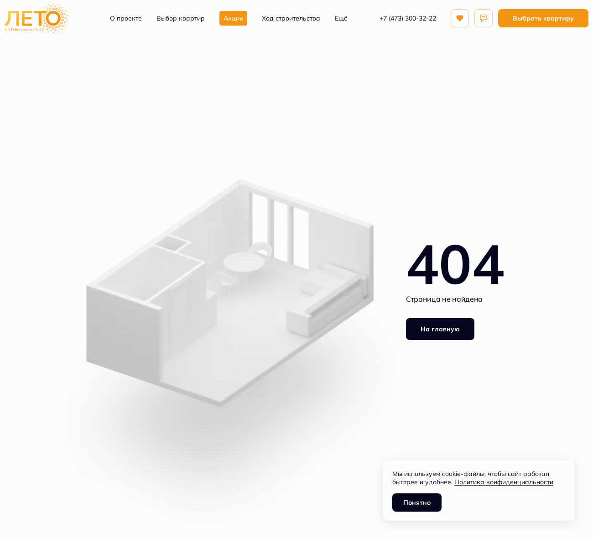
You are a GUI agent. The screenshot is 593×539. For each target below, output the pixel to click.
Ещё (341, 18)
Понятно (417, 502)
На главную (440, 329)
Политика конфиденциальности (503, 482)
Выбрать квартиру (543, 18)
